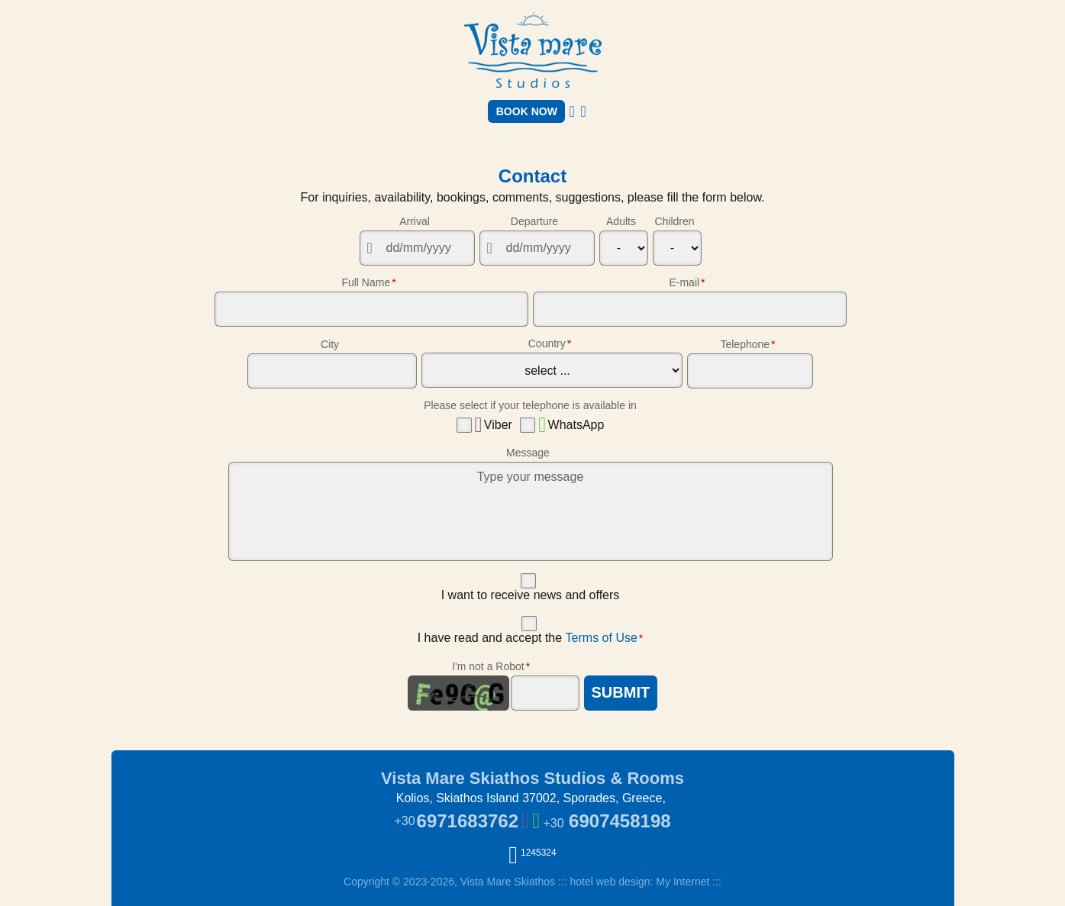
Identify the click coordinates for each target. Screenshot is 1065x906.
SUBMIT (621, 692)
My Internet (682, 881)
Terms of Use (601, 637)
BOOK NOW (526, 111)
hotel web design (610, 881)
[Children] (677, 248)
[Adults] (623, 248)
